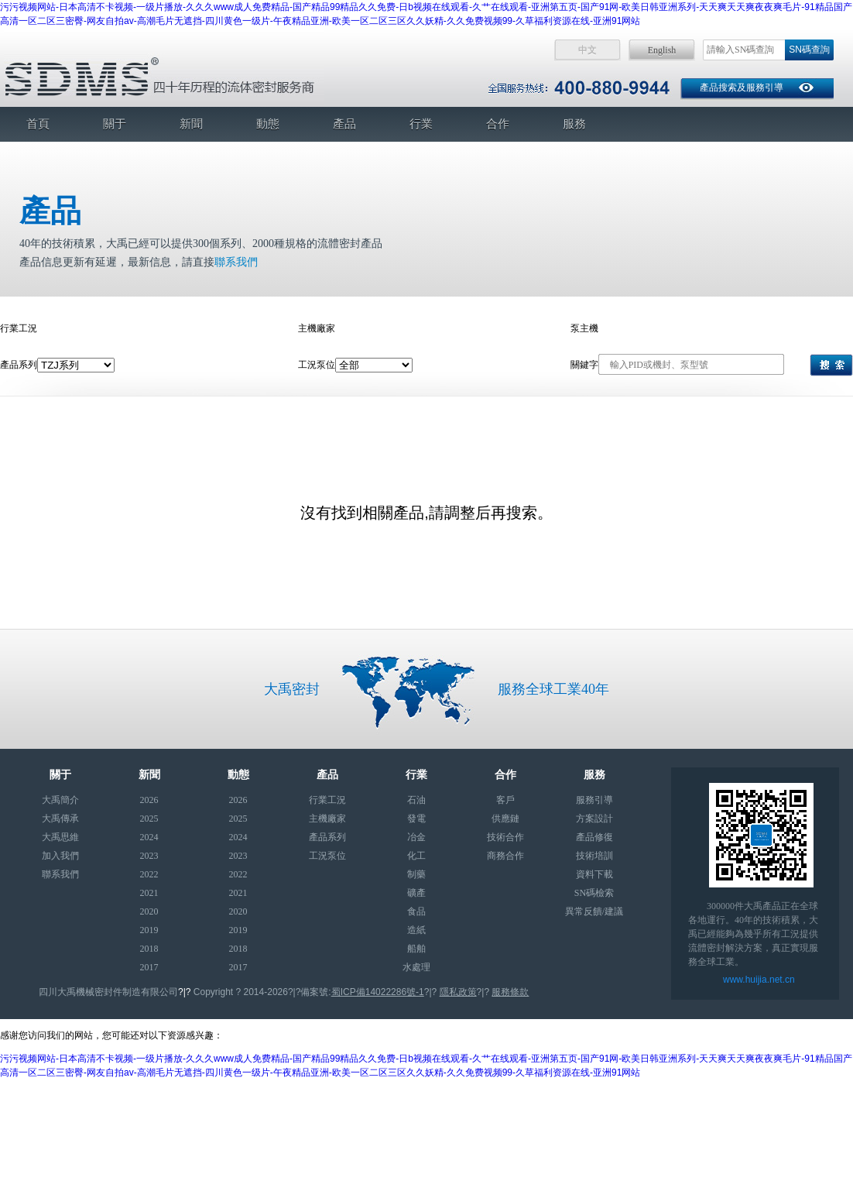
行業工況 (327, 800)
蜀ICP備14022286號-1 (377, 992)
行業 (421, 124)
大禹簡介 (60, 800)
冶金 (416, 837)
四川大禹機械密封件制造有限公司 (108, 992)
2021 (149, 892)
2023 (149, 855)
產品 (344, 124)
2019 (149, 930)
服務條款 (510, 992)
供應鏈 (505, 818)
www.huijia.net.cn (759, 979)
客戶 (505, 800)
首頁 (38, 124)
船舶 (416, 948)
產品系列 (327, 837)
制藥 (416, 874)
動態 (267, 124)
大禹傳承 (60, 818)
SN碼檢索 (594, 892)
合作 (497, 124)
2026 (149, 800)
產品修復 (594, 837)
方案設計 (594, 818)
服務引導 (594, 800)
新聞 (191, 124)
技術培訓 (594, 855)
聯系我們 (236, 262)
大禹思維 (60, 837)
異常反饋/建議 (594, 911)
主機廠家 (327, 818)
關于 (114, 124)
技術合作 (505, 837)
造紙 (416, 930)
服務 (574, 124)
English (662, 50)
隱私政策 (458, 992)
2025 (149, 818)
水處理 (416, 967)
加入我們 (60, 855)
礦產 (416, 892)
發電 (416, 818)
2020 (149, 911)
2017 (149, 967)
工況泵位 (327, 855)
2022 (149, 874)
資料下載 (594, 874)
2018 (149, 948)
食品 (416, 911)
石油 (416, 800)
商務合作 (505, 855)
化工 (416, 855)
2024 (149, 837)
